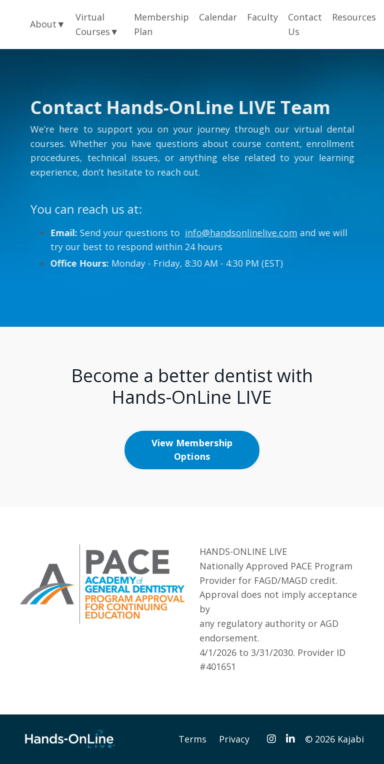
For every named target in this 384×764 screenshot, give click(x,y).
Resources (354, 17)
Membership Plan (161, 24)
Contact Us (305, 24)
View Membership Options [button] (192, 449)
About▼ (48, 24)
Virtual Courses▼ (97, 24)
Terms (192, 739)
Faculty (262, 17)
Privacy (234, 739)
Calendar (218, 17)
